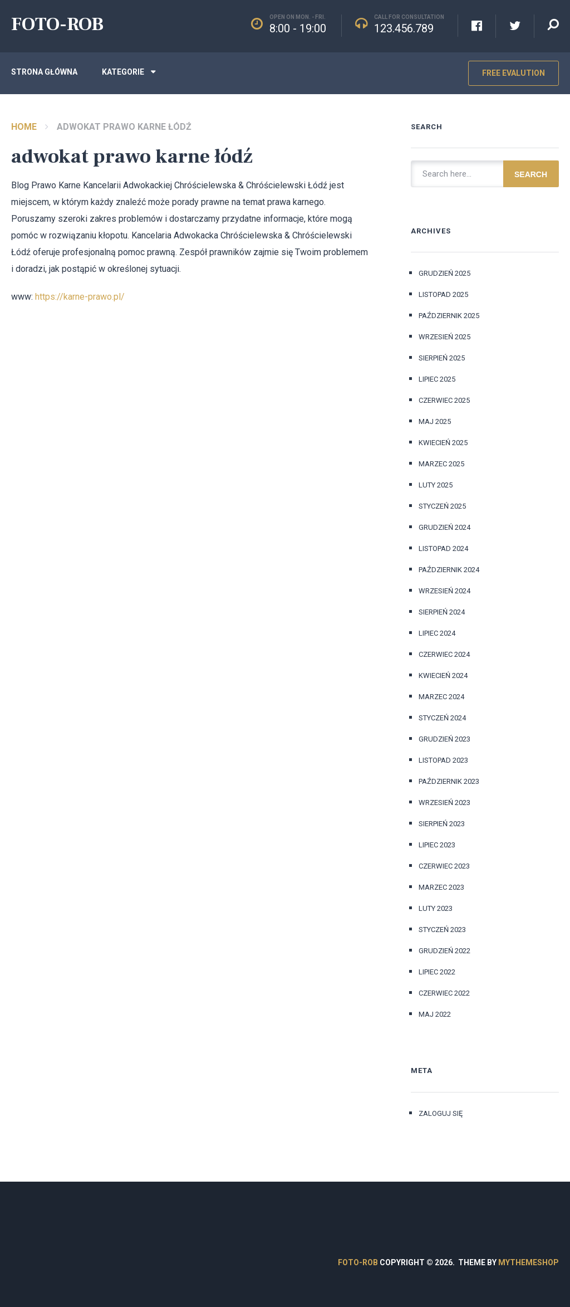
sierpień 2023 (442, 824)
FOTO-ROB (57, 23)
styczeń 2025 (442, 506)
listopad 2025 (443, 294)
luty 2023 (436, 908)
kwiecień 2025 (443, 442)
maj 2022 (435, 1014)
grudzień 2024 (444, 527)
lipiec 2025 (437, 379)
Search (530, 174)
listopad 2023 (443, 760)
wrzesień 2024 (444, 591)
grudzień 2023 (444, 739)
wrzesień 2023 (444, 802)
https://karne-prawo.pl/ (80, 296)
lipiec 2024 (437, 633)
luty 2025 (436, 485)
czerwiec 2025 (444, 400)
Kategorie (123, 71)
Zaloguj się (441, 1113)
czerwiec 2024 (444, 654)
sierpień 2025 (442, 358)
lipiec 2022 (437, 972)
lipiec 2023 (437, 845)
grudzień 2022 (444, 951)
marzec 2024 (441, 696)
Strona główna (44, 71)
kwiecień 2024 (443, 675)
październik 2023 (449, 781)
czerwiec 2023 (444, 866)
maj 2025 (435, 421)
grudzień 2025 (444, 273)
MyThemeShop (528, 1262)
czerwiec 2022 (444, 993)
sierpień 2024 (442, 612)
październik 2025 (449, 315)
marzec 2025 (441, 464)
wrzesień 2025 (444, 337)
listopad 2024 (443, 548)
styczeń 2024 (442, 718)
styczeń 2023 (442, 929)
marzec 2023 (441, 887)
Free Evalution (513, 73)
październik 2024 (449, 569)
